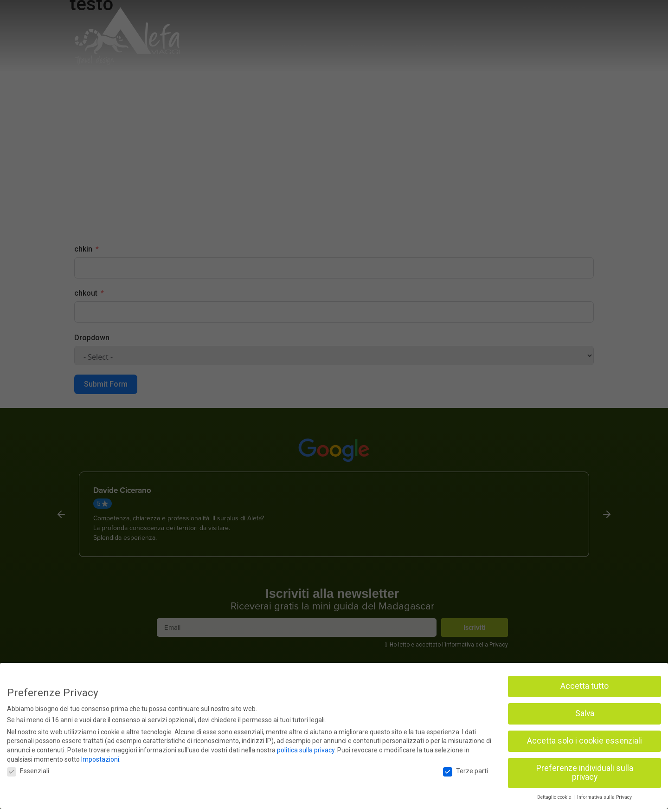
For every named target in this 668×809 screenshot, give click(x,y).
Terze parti (465, 771)
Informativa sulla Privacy (604, 797)
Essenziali (28, 771)
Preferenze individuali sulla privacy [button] (584, 773)
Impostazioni (100, 759)
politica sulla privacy (305, 750)
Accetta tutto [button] (584, 686)
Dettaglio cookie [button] (554, 797)
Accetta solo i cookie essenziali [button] (584, 740)
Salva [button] (584, 713)
